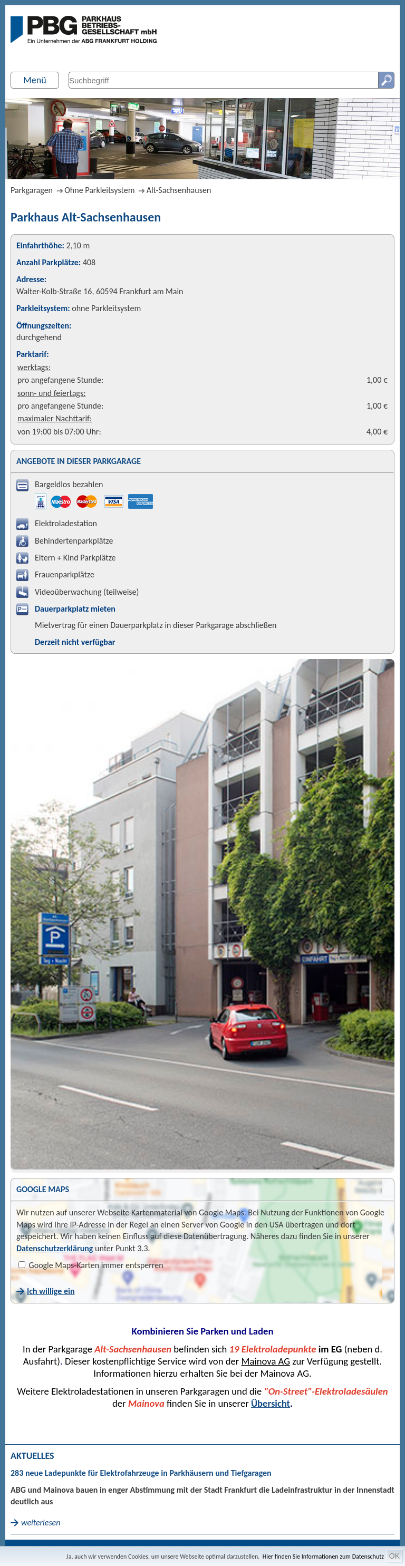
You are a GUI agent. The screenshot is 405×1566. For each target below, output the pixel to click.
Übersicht (270, 1403)
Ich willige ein (50, 1291)
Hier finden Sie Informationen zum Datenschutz (323, 1556)
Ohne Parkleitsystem (99, 190)
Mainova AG (266, 1361)
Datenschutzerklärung (54, 1248)
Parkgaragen (32, 190)
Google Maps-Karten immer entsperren (90, 1265)
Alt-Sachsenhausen (179, 190)
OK (394, 1556)
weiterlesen (40, 1522)
